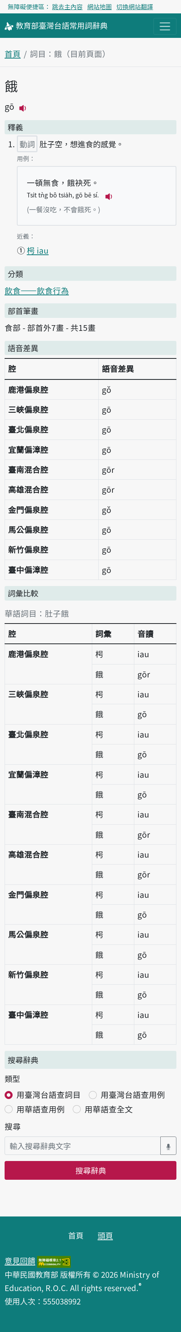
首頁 (13, 53)
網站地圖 (99, 6)
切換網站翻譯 (134, 6)
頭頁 (105, 1235)
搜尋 (13, 1126)
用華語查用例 (40, 1109)
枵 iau (38, 250)
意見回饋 (20, 1260)
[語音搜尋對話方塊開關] (168, 1146)
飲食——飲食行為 (37, 290)
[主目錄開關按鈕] (164, 26)
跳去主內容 (67, 6)
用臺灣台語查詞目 (48, 1094)
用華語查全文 (109, 1109)
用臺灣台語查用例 (133, 1094)
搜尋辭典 (90, 1170)
